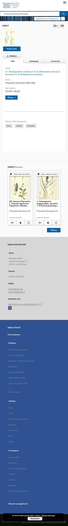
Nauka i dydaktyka (16, 355)
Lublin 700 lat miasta (17, 378)
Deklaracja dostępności (18, 491)
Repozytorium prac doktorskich (21, 361)
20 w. (9, 126)
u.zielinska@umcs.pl (16, 292)
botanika (31, 126)
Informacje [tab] (33, 61)
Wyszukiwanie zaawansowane (47, 19)
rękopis (17, 91)
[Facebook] (10, 308)
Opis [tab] (13, 61)
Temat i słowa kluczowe (18, 419)
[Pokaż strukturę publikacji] (20, 174)
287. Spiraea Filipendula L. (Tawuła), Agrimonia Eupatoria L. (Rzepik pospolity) (19, 203)
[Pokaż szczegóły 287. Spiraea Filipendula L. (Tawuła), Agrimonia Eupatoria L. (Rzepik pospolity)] (28, 223)
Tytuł (11, 408)
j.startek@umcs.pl (15, 289)
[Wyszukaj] (63, 13)
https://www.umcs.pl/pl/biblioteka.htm (25, 304)
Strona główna (14, 334)
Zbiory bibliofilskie (16, 372)
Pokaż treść (12, 49)
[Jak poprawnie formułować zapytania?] (63, 18)
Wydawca (12, 424)
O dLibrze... (13, 479)
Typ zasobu (13, 430)
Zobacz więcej (14, 392)
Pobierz (11, 56)
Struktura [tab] (55, 61)
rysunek (8, 91)
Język (11, 436)
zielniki (19, 126)
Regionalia (13, 366)
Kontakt (12, 474)
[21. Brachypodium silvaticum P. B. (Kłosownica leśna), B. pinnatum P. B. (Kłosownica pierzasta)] (9, 38)
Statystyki (12, 485)
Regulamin (13, 463)
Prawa (11, 441)
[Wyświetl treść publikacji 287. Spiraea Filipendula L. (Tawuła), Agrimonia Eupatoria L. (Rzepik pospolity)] (20, 223)
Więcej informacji (48, 515)
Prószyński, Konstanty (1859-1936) (20, 83)
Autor (11, 413)
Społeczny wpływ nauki (18, 383)
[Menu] (64, 2)
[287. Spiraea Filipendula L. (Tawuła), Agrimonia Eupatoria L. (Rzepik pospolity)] (20, 186)
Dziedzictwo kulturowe (18, 349)
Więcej (54, 230)
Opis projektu (14, 457)
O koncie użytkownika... (18, 468)
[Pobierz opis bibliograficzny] (12, 223)
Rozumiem (35, 519)
